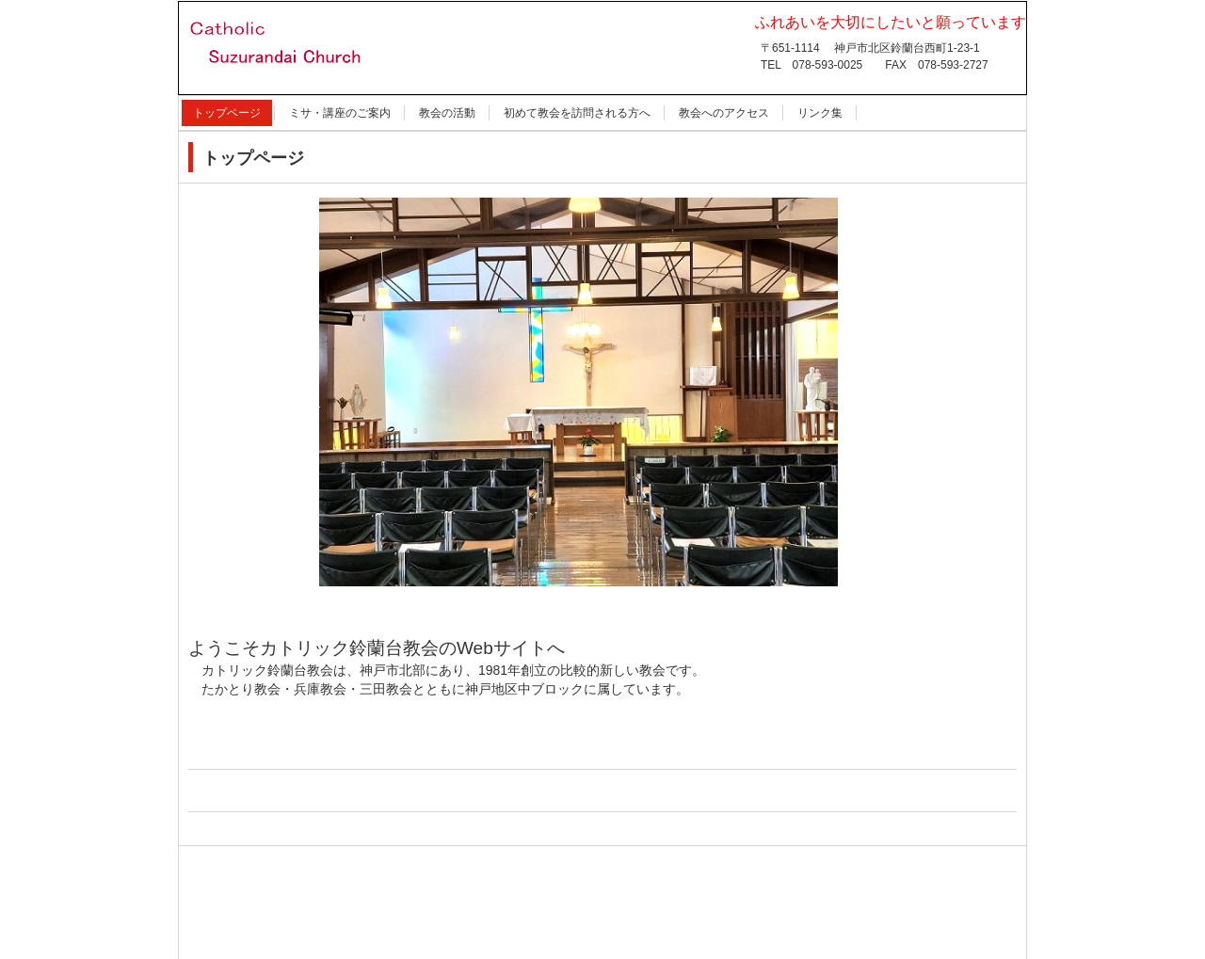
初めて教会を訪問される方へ (577, 113)
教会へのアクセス (724, 113)
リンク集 (820, 113)
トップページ (227, 113)
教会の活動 (447, 113)
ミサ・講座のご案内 (340, 113)
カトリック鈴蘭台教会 (294, 95)
